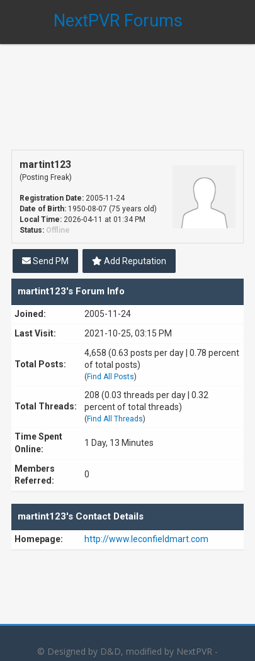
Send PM (45, 261)
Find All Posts (110, 376)
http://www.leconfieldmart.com (146, 539)
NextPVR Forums (118, 21)
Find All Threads (115, 418)
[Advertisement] (127, 88)
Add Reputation (129, 261)
